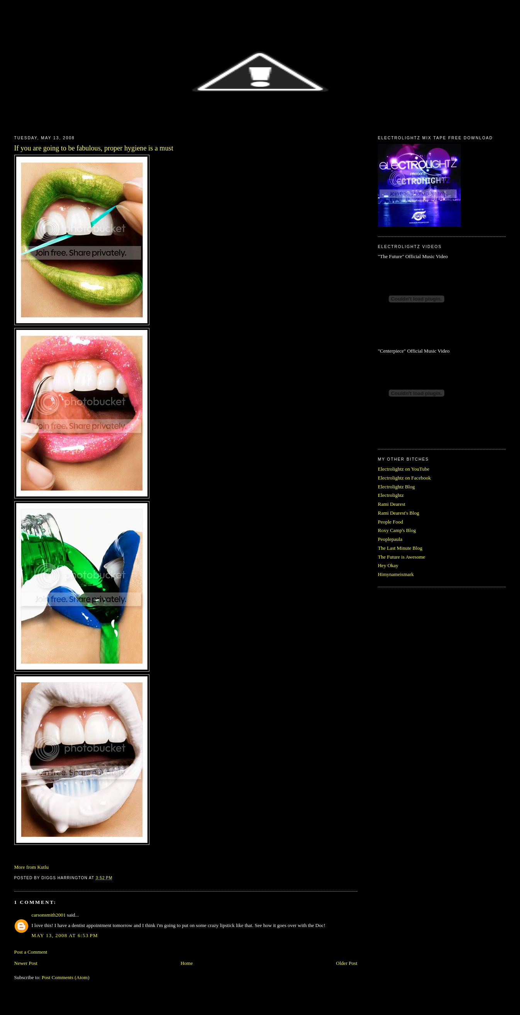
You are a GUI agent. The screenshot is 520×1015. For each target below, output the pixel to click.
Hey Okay (388, 565)
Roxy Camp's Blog (397, 530)
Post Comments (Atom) (66, 977)
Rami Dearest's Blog (398, 513)
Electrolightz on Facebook (404, 478)
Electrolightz (391, 495)
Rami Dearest (391, 504)
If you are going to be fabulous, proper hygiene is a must (93, 148)
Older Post (346, 963)
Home (187, 963)
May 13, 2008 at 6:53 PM (65, 935)
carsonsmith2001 (49, 915)
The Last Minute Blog (400, 548)
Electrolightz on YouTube (404, 469)
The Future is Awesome (401, 557)
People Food (390, 522)
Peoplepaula (390, 539)
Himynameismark (396, 574)
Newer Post (25, 963)
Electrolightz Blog (396, 487)
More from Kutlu (31, 867)
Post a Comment (30, 952)
